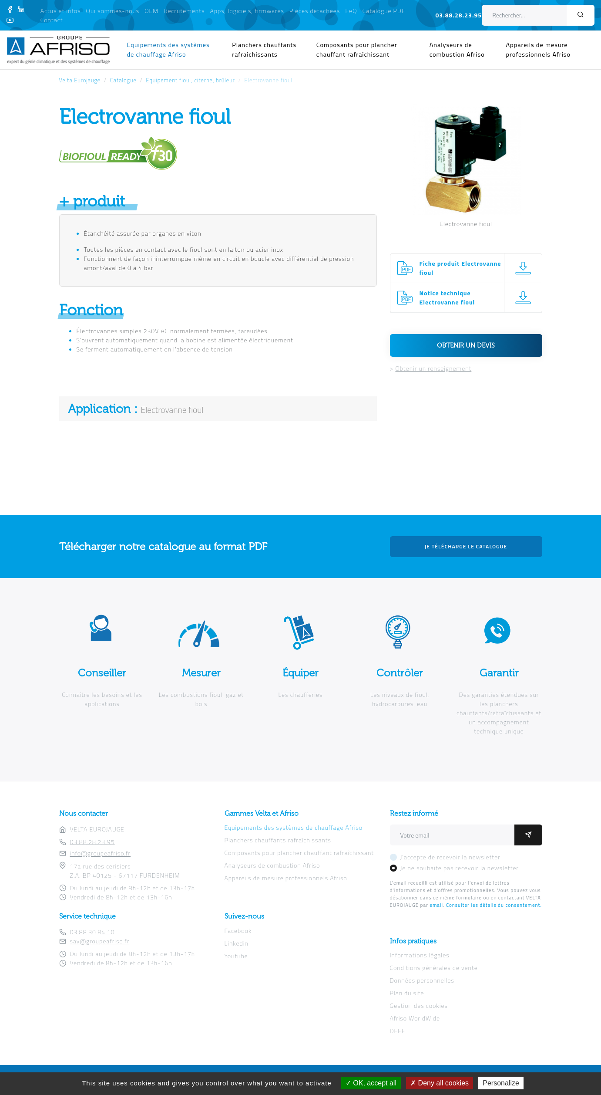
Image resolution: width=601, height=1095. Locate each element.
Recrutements (184, 10)
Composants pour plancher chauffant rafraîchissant (356, 49)
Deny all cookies (439, 1083)
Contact (51, 19)
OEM (151, 10)
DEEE (398, 1030)
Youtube (236, 955)
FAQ (351, 10)
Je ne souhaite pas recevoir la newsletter (459, 867)
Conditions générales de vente (434, 967)
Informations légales (420, 955)
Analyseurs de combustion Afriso (457, 49)
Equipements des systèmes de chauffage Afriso (168, 49)
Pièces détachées (314, 10)
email (436, 905)
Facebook (238, 930)
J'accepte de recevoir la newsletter (450, 857)
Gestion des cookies (419, 1005)
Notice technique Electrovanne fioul (447, 297)
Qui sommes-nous (113, 10)
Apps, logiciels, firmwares (247, 10)
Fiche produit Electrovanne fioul (460, 268)
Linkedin (236, 943)
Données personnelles (422, 980)
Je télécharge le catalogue (466, 546)
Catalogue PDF (384, 10)
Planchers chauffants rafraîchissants (264, 49)
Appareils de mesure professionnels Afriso (538, 49)
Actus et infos (60, 10)
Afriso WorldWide (415, 1018)
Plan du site (407, 992)
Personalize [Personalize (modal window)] (501, 1083)
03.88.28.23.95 (458, 15)
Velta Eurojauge (80, 80)
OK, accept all (371, 1083)
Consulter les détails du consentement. (494, 905)
